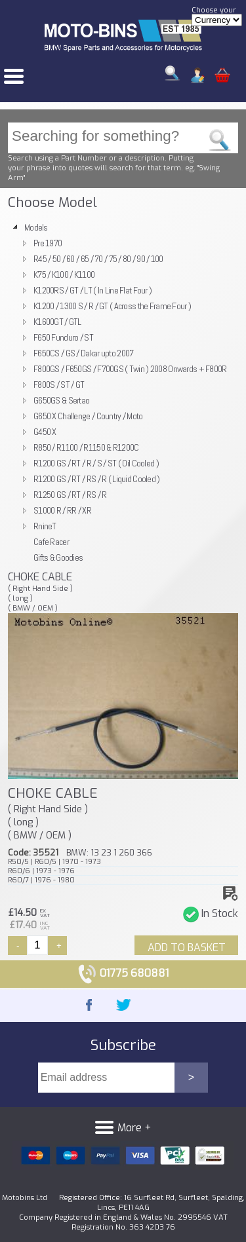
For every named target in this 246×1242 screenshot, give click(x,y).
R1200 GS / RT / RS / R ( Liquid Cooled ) (96, 479)
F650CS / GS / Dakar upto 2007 (83, 353)
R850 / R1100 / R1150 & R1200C (85, 447)
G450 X (44, 432)
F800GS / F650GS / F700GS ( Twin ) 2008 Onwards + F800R (130, 369)
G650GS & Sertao (61, 400)
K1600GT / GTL (57, 322)
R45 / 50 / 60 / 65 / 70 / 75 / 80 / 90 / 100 (98, 259)
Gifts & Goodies (58, 557)
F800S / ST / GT (58, 384)
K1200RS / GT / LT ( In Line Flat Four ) (92, 290)
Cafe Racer (51, 542)
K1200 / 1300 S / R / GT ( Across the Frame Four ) (112, 306)
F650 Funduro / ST (63, 337)
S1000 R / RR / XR (62, 510)
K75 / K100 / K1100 (63, 274)
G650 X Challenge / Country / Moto (88, 416)
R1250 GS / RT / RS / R (69, 494)
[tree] (123, 392)
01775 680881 (123, 973)
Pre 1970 (47, 243)
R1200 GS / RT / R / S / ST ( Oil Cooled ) (96, 463)
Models (36, 227)
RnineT (44, 526)
